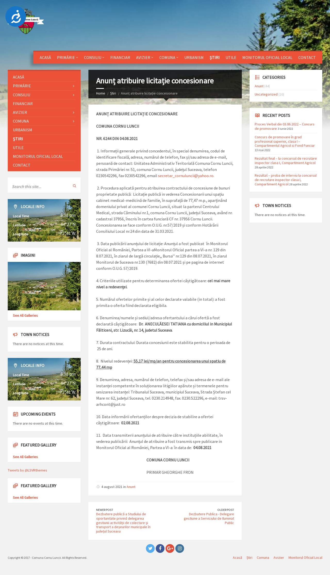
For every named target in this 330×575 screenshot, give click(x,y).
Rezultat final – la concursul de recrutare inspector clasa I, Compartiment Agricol (286, 160)
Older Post (225, 510)
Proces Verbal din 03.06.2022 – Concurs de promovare (285, 126)
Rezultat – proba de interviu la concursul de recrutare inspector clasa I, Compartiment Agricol (286, 179)
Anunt (131, 486)
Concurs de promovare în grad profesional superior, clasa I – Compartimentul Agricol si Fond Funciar (285, 141)
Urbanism (194, 57)
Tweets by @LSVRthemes (27, 470)
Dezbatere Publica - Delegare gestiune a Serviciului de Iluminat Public (209, 518)
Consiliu (92, 57)
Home (100, 93)
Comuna (167, 57)
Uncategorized (266, 94)
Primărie (66, 57)
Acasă (45, 57)
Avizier (143, 57)
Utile (231, 57)
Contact (307, 57)
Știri (215, 57)
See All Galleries (25, 315)
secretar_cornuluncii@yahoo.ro (185, 175)
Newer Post (104, 510)
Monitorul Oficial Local (267, 57)
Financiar (120, 57)
